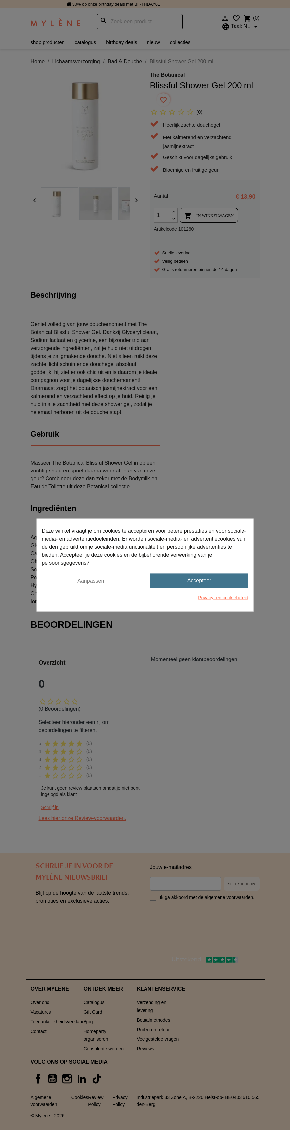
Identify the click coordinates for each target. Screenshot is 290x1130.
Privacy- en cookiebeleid (223, 597)
